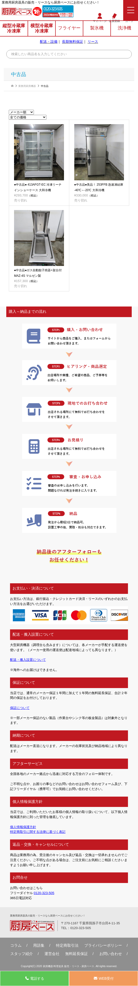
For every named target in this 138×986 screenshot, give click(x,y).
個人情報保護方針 (23, 827)
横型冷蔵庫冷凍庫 (41, 28)
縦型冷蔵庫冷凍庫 (14, 28)
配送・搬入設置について (28, 660)
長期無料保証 (72, 42)
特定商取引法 (67, 945)
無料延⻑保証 (76, 953)
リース (93, 42)
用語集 (38, 945)
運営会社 (51, 953)
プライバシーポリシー (103, 945)
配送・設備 (48, 42)
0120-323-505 (52, 9)
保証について (20, 708)
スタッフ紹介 (21, 953)
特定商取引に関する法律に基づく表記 (37, 832)
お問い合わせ (110, 953)
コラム (16, 945)
